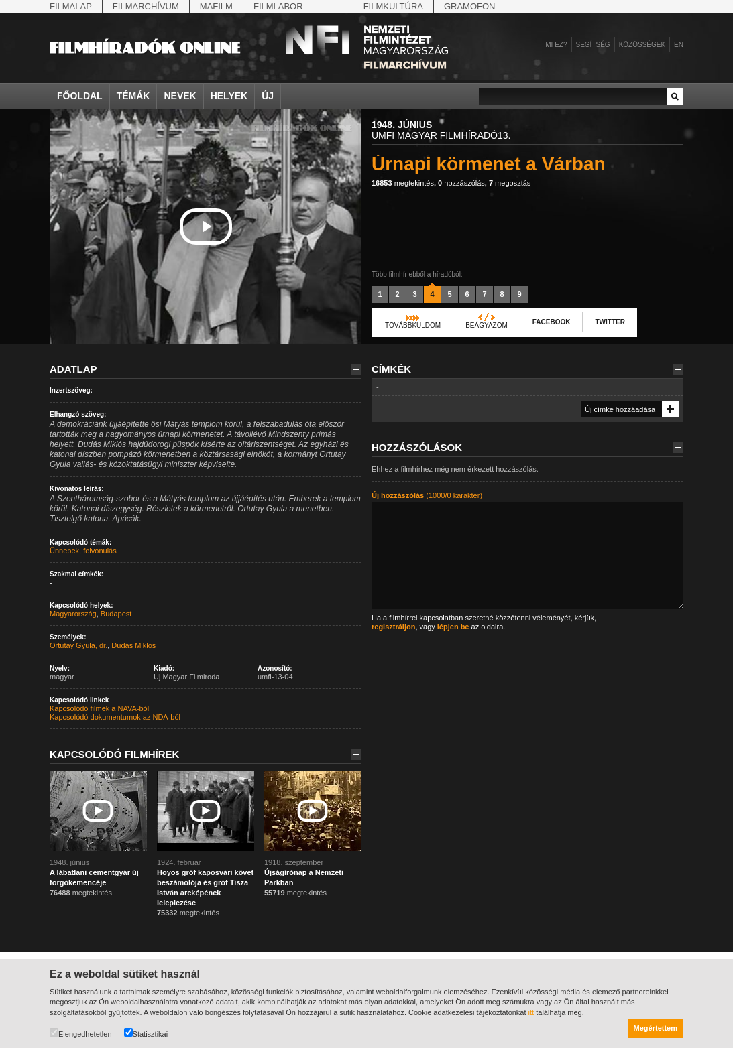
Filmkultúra (393, 6)
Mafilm (216, 6)
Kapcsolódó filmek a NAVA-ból (99, 708)
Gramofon (470, 6)
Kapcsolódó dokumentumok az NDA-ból (115, 717)
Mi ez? (556, 44)
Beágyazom (486, 325)
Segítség (593, 44)
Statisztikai (146, 1033)
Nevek (180, 95)
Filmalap (71, 6)
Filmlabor (278, 6)
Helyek (229, 95)
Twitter (609, 322)
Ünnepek (64, 551)
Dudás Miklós (133, 645)
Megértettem (655, 1028)
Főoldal (80, 95)
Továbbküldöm (413, 325)
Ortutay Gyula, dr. (78, 645)
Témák (133, 95)
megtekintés (403, 183)
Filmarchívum (146, 6)
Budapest (116, 614)
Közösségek (642, 44)
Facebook (551, 322)
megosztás (509, 183)
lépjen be (453, 627)
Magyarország (73, 614)
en (678, 44)
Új (268, 95)
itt (531, 1012)
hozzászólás (461, 183)
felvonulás (100, 551)
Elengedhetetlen (81, 1033)
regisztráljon (393, 627)
